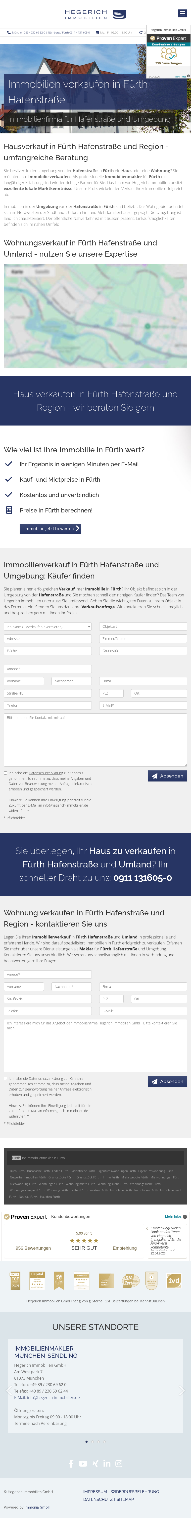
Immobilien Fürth (146, 1190)
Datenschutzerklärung (46, 773)
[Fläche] (48, 651)
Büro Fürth (17, 1171)
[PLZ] (111, 693)
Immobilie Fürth (121, 1190)
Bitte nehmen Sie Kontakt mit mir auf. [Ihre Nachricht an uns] (95, 740)
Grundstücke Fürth (61, 1177)
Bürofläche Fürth (38, 1171)
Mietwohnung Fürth (23, 1184)
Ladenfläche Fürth (83, 1171)
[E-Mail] (143, 705)
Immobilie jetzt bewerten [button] (49, 528)
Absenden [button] (171, 775)
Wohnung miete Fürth (80, 1184)
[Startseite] (95, 14)
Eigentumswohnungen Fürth (116, 1171)
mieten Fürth (99, 1190)
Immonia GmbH (37, 1507)
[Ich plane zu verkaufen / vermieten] (48, 626)
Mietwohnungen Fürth (165, 1177)
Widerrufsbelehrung (135, 1491)
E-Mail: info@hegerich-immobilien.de (47, 1397)
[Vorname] (24, 681)
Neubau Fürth (28, 1197)
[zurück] (9, 1390)
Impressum (95, 1491)
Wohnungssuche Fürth (145, 1184)
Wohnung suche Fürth (113, 1184)
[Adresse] (48, 638)
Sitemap (125, 1499)
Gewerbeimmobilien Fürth (28, 1177)
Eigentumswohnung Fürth (155, 1171)
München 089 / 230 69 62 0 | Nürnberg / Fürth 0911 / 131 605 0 (51, 32)
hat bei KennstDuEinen (95, 1301)
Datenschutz (98, 1499)
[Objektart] (143, 626)
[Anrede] (48, 669)
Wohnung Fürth (57, 1190)
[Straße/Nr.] (48, 693)
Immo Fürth (111, 1177)
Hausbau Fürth (50, 1197)
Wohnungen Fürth (51, 1184)
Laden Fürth (60, 1171)
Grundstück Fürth (88, 1177)
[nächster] (181, 1390)
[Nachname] (71, 681)
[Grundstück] (143, 651)
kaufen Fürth (79, 1190)
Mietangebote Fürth (134, 1177)
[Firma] (143, 681)
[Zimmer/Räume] (143, 638)
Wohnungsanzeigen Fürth (27, 1190)
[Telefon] (48, 705)
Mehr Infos (176, 1216)
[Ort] (159, 693)
